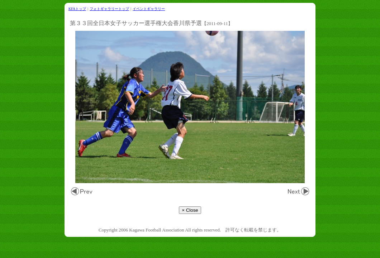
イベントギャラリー (149, 9)
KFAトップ (77, 9)
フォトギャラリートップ (109, 9)
